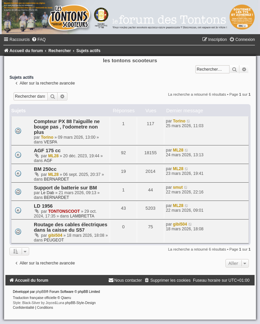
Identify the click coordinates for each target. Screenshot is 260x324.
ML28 (53, 156)
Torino (47, 137)
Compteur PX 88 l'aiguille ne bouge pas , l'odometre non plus (67, 127)
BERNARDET (56, 179)
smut (178, 187)
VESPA (50, 142)
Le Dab (47, 192)
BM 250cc (45, 169)
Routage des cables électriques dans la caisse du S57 (70, 227)
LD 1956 (43, 206)
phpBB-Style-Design (80, 303)
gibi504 (55, 235)
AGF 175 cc (47, 150)
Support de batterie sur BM (65, 187)
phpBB (41, 292)
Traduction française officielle (35, 298)
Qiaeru (66, 298)
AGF (48, 160)
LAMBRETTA (82, 216)
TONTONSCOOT (64, 211)
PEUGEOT (54, 240)
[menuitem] (38, 39)
